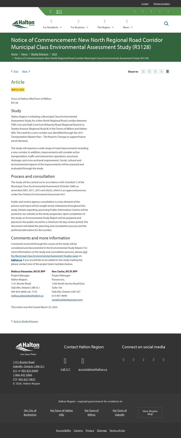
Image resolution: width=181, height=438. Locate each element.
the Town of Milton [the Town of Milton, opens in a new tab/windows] (92, 412)
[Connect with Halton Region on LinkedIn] (151, 11)
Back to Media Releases (26, 321)
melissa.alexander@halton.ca (27, 295)
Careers (78, 430)
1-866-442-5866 (22, 375)
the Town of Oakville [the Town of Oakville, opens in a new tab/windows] (120, 412)
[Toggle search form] (166, 23)
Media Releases (39, 54)
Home (14, 54)
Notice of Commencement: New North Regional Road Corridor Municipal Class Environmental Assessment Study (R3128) (82, 58)
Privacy (90, 430)
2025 (54, 54)
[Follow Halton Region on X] (134, 11)
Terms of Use (117, 430)
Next (24, 71)
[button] (52, 24)
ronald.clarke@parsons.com (67, 299)
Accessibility (63, 430)
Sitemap (102, 430)
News (24, 54)
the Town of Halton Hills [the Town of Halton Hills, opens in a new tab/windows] (61, 412)
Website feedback (162, 3)
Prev (16, 71)
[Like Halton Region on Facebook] (143, 11)
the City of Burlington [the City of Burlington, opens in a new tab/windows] (30, 412)
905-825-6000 (29, 370)
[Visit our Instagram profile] (168, 11)
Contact (145, 3)
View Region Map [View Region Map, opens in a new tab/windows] (150, 412)
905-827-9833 (27, 379)
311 (15, 370)
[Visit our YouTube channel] (159, 11)
